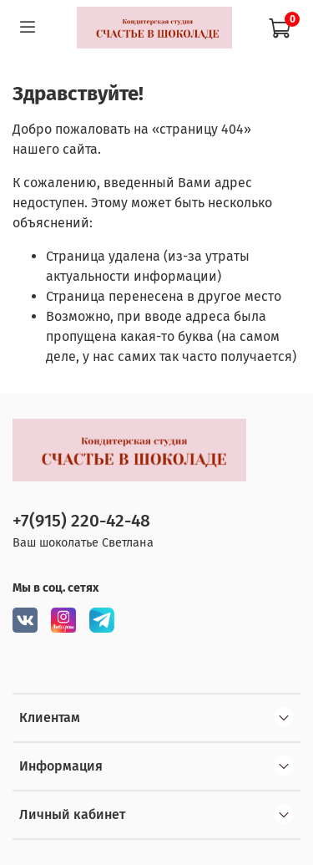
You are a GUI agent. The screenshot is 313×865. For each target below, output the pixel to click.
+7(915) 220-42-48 (81, 521)
